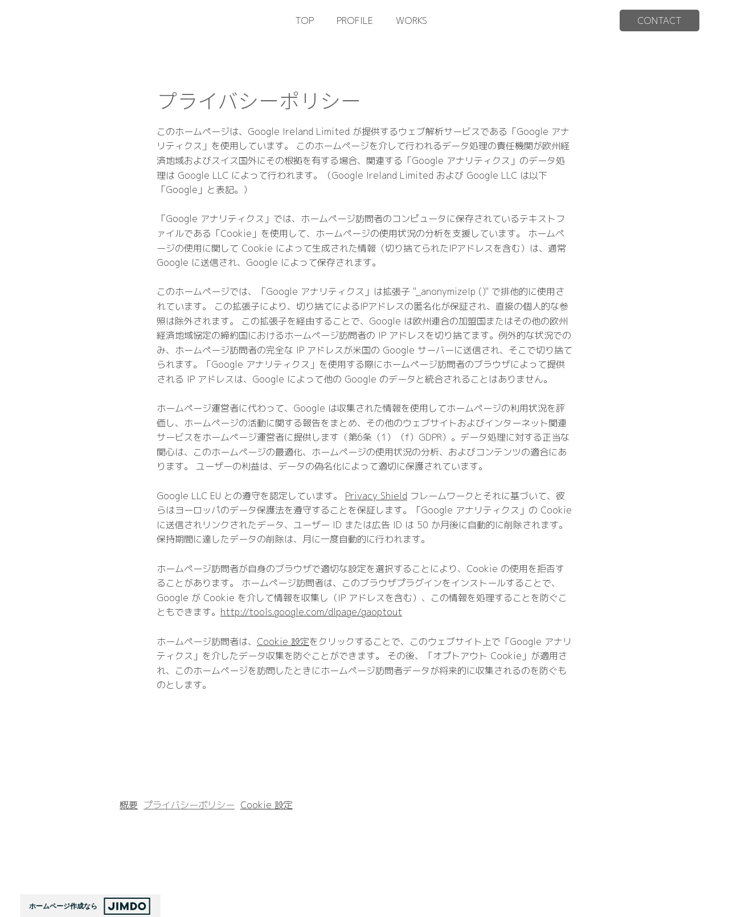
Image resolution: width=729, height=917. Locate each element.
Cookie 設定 (283, 641)
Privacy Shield (376, 496)
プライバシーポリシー (189, 805)
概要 (129, 805)
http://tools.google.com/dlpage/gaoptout (311, 612)
